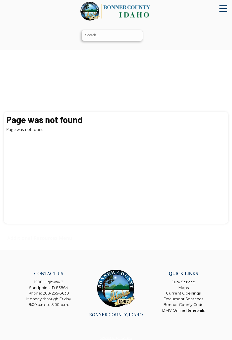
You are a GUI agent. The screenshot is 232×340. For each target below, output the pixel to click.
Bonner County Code (183, 304)
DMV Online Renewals (183, 310)
